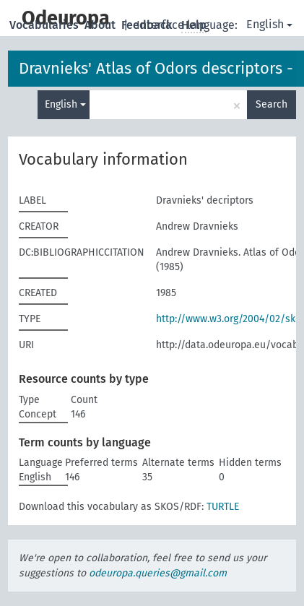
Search (271, 104)
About (101, 25)
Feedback (148, 25)
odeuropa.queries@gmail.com (158, 573)
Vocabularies (45, 25)
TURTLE (223, 507)
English (269, 24)
